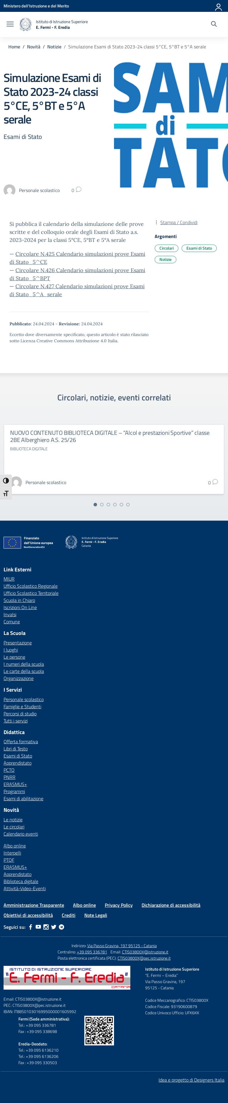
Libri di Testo (16, 748)
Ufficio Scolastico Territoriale (31, 593)
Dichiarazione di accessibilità (171, 905)
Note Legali (95, 915)
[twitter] (53, 927)
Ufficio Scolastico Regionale (31, 585)
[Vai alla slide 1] (95, 504)
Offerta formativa (21, 741)
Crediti (68, 915)
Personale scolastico (24, 699)
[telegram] (61, 927)
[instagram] (46, 927)
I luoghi (11, 649)
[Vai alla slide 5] (121, 504)
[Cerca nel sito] (213, 24)
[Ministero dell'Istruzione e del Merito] (36, 6)
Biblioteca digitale (21, 881)
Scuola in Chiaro (19, 600)
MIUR (9, 578)
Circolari (166, 248)
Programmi (14, 791)
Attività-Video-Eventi (25, 888)
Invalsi (10, 614)
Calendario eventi (21, 833)
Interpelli (12, 852)
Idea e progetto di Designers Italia (191, 1079)
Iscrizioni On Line (20, 607)
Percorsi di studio (20, 713)
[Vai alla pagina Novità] (33, 46)
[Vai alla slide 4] (115, 504)
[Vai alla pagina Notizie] (54, 46)
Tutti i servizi (16, 720)
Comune (12, 621)
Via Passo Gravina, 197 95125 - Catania (122, 945)
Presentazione (18, 642)
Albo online (15, 845)
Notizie (165, 259)
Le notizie (13, 819)
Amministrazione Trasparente (34, 905)
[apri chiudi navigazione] (10, 24)
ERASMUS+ (15, 784)
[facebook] (30, 927)
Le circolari (14, 826)
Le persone (14, 656)
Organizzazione (19, 678)
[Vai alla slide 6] (128, 504)
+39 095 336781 (92, 952)
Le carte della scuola (24, 671)
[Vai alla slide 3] (108, 504)
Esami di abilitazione (23, 798)
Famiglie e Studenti (22, 706)
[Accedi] (218, 6)
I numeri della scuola (24, 664)
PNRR (9, 777)
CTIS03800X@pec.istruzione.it (144, 958)
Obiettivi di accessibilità (28, 915)
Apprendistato (17, 762)
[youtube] (38, 927)
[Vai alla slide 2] (102, 504)
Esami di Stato (199, 248)
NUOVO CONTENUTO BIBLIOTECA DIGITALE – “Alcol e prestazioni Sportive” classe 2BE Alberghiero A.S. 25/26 (110, 436)
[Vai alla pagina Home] (14, 46)
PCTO (9, 770)
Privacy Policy (119, 905)
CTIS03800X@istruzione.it (145, 952)
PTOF (9, 859)
